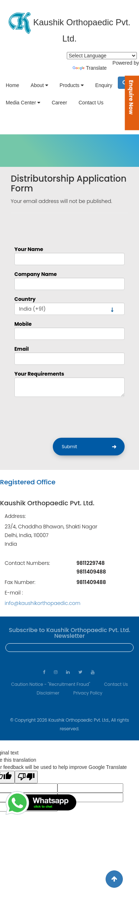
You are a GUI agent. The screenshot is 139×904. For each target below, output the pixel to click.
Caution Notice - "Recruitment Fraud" (50, 684)
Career (59, 102)
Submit (69, 447)
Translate (90, 68)
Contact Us (91, 102)
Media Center (23, 102)
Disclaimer (48, 693)
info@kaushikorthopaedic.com (42, 603)
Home (12, 85)
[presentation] (69, 416)
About (39, 85)
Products (72, 85)
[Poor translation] (26, 777)
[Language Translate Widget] (102, 55)
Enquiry (103, 85)
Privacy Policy (87, 693)
